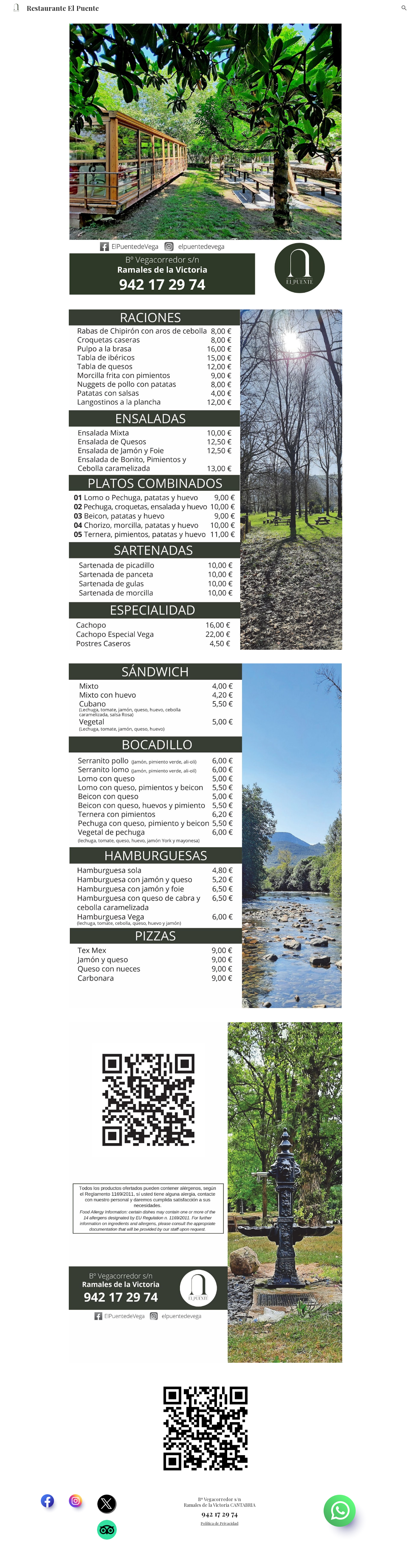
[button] (404, 8)
